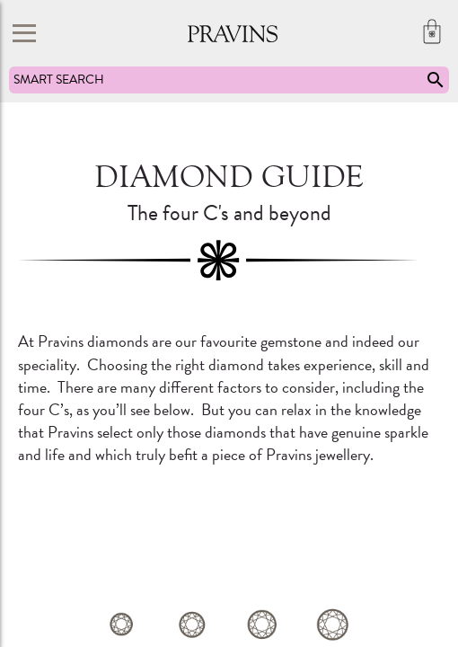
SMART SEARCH (229, 80)
